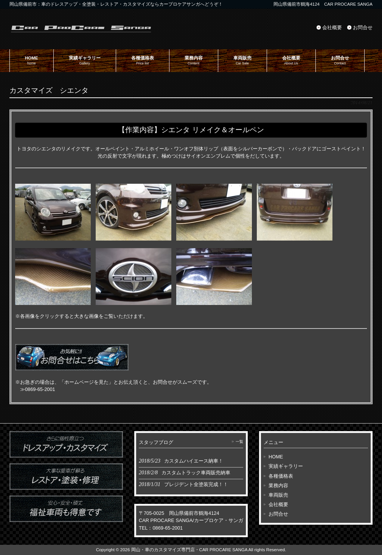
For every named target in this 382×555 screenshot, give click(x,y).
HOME (276, 457)
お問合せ (363, 27)
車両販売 (278, 495)
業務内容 (278, 485)
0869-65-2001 (40, 389)
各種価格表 (281, 476)
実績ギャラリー (286, 466)
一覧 (239, 441)
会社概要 (332, 27)
